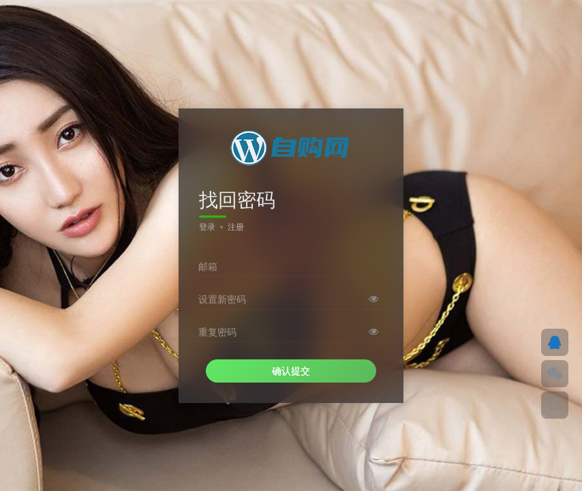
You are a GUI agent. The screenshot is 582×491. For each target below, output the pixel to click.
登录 (207, 227)
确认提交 (291, 371)
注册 (236, 227)
